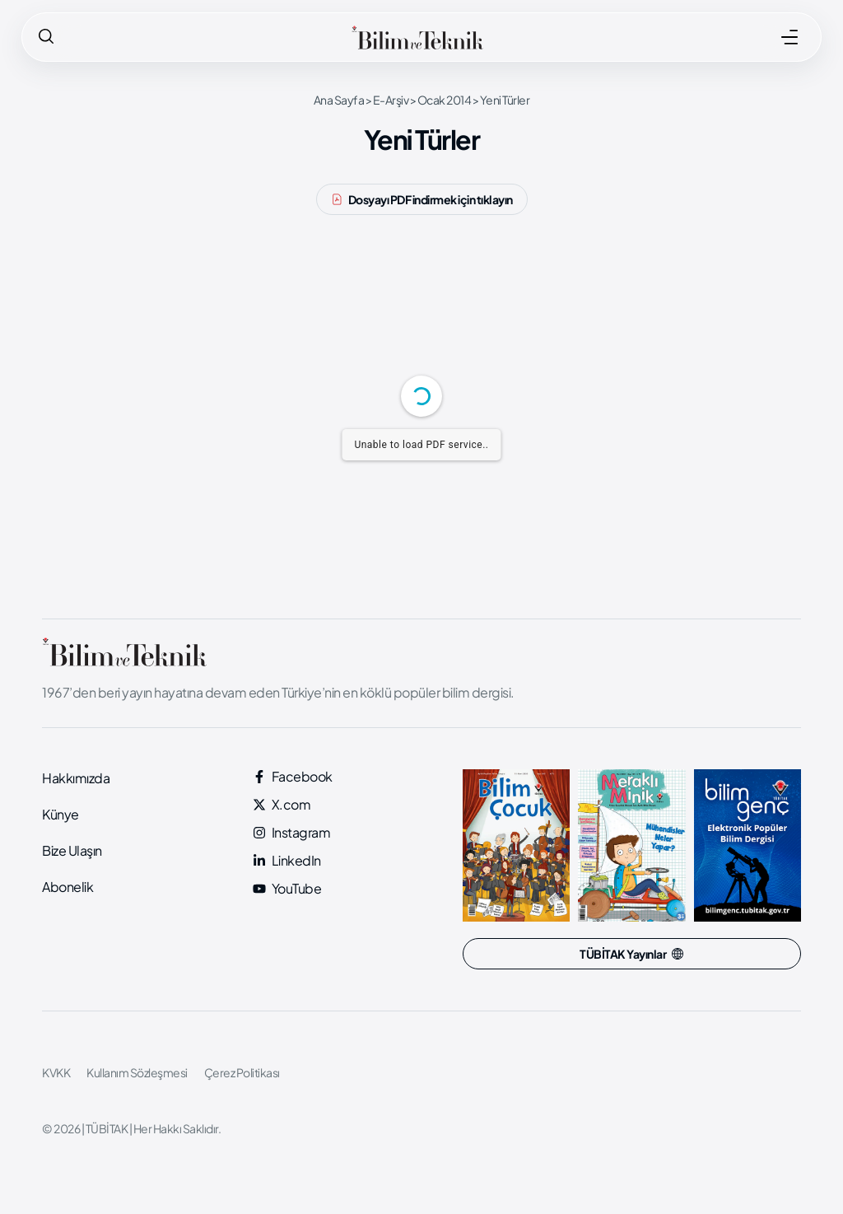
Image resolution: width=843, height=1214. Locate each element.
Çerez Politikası (242, 1072)
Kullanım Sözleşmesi (137, 1072)
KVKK (56, 1072)
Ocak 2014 (444, 99)
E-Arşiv (391, 99)
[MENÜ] (789, 37)
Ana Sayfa (339, 99)
